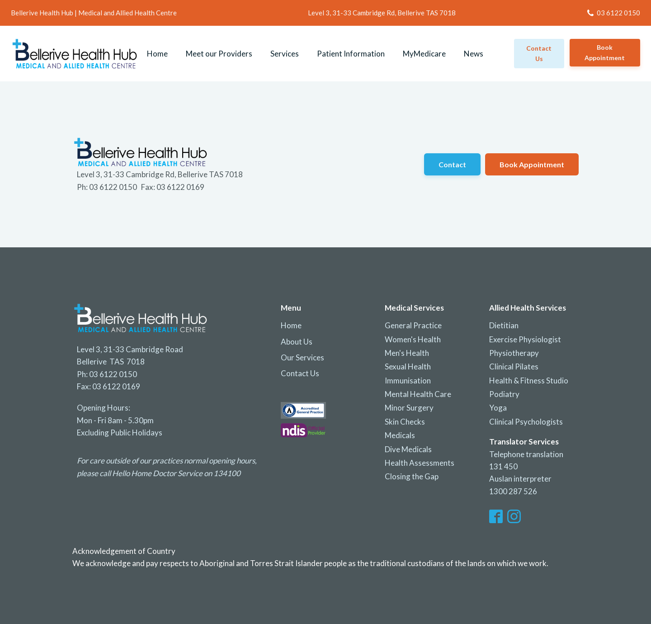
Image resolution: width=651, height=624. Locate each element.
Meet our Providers (219, 53)
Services (284, 53)
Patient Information (351, 53)
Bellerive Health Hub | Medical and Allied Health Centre (94, 13)
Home (157, 53)
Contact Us (300, 373)
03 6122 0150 (618, 13)
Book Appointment (605, 52)
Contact (452, 164)
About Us (296, 341)
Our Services (302, 357)
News (473, 53)
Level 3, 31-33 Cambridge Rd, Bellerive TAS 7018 (382, 13)
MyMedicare (424, 53)
